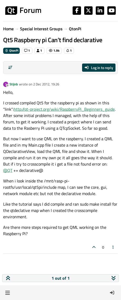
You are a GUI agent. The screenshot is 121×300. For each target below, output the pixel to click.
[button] (7, 292)
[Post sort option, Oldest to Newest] (10, 67)
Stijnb (13, 84)
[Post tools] (113, 247)
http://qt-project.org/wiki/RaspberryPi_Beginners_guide (64, 109)
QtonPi (11, 50)
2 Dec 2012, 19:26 (46, 84)
